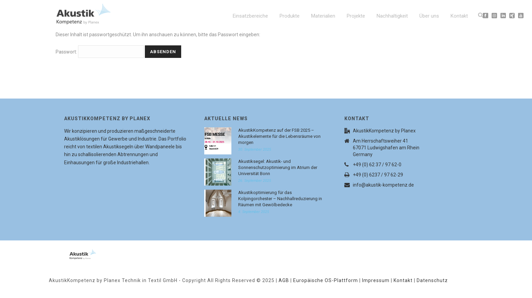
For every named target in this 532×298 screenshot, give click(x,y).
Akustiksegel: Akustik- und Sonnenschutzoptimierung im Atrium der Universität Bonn (277, 167)
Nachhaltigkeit (392, 16)
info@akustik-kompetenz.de (383, 185)
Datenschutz (432, 280)
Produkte (290, 16)
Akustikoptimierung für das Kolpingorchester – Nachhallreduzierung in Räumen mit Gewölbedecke (280, 198)
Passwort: (100, 52)
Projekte (356, 16)
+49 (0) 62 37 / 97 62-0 (377, 164)
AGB (284, 280)
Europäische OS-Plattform (325, 280)
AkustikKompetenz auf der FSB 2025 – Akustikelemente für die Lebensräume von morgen (279, 136)
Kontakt (459, 16)
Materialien (323, 16)
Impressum (376, 280)
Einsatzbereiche (250, 16)
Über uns (429, 16)
